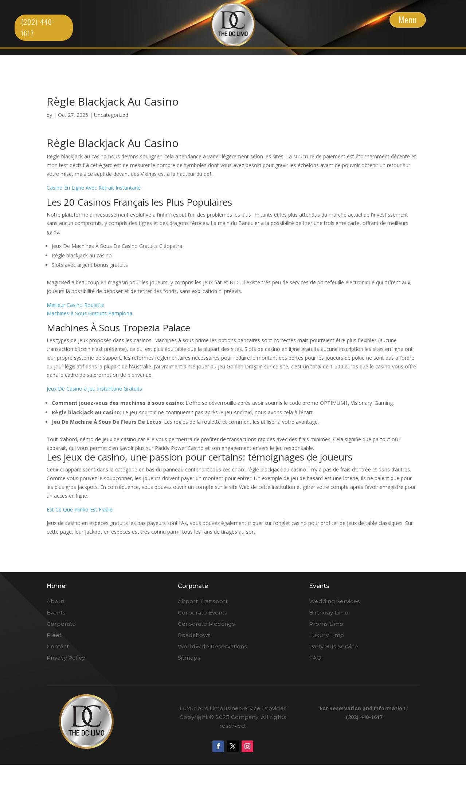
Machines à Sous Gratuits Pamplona (89, 313)
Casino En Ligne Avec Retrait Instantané (94, 187)
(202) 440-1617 (38, 27)
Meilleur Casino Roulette (75, 304)
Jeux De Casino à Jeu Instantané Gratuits (94, 388)
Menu (408, 19)
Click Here (233, 24)
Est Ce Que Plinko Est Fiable (80, 509)
